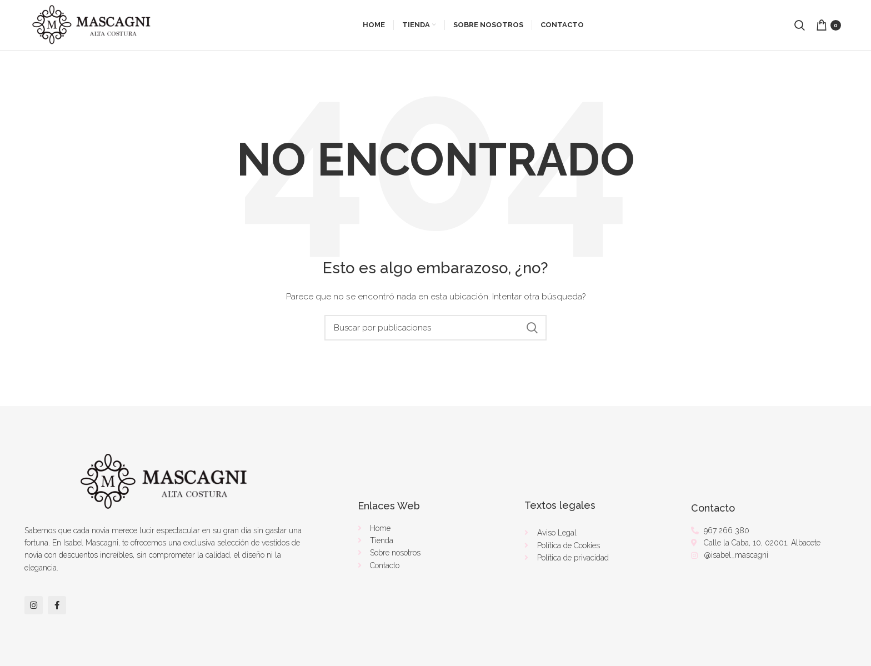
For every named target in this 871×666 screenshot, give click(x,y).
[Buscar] (435, 327)
